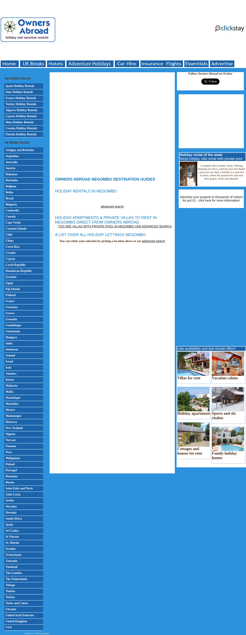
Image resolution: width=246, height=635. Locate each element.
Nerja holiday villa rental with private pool (211, 157)
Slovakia (11, 506)
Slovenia (11, 512)
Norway (11, 440)
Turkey (10, 597)
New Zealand (14, 428)
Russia (10, 482)
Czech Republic (16, 264)
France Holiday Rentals (21, 98)
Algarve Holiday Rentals (21, 110)
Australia (12, 162)
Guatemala (13, 331)
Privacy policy (43, 633)
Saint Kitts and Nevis (19, 488)
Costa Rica (13, 246)
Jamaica (11, 373)
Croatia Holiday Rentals (21, 128)
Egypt (9, 283)
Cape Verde (13, 222)
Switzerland (13, 554)
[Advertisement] (93, 30)
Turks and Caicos (17, 603)
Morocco (11, 422)
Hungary (11, 337)
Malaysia (11, 385)
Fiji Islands (13, 289)
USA (9, 627)
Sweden (11, 548)
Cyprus (10, 258)
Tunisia (10, 591)
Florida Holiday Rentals (21, 134)
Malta (9, 391)
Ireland (10, 355)
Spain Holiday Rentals (20, 86)
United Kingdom (16, 621)
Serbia (10, 500)
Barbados (12, 180)
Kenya (10, 379)
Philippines (13, 458)
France (10, 301)
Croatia (11, 252)
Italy (9, 367)
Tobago (10, 585)
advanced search (112, 206)
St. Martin (12, 542)
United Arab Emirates (20, 615)
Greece (10, 313)
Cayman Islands (16, 228)
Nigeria (10, 434)
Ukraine (11, 609)
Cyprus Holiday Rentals (21, 116)
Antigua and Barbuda (20, 150)
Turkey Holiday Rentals (21, 104)
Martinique (13, 397)
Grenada (11, 319)
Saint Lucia (13, 494)
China (10, 240)
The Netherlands (16, 579)
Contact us (29, 633)
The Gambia (14, 573)
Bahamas (11, 174)
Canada (11, 216)
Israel (9, 361)
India (9, 343)
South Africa (14, 518)
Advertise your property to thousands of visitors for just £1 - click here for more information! (211, 198)
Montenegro (13, 416)
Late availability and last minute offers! (206, 348)
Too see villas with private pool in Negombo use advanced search (115, 226)
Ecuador (11, 277)
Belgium (11, 186)
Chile (9, 234)
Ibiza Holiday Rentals (20, 122)
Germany (12, 307)
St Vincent (12, 536)
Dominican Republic (19, 271)
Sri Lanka (12, 530)
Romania (11, 476)
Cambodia (12, 210)
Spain (9, 524)
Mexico (10, 409)
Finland (11, 295)
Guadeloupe (13, 325)
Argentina (12, 156)
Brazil (10, 198)
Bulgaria (11, 204)
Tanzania (11, 561)
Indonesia (12, 349)
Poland (10, 464)
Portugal (11, 470)
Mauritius (12, 403)
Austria (10, 168)
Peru (9, 452)
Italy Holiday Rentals (19, 92)
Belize (9, 192)
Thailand (11, 567)
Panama (11, 446)
